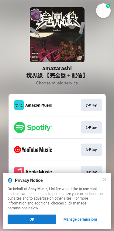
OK (31, 219)
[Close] (104, 179)
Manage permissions (81, 219)
